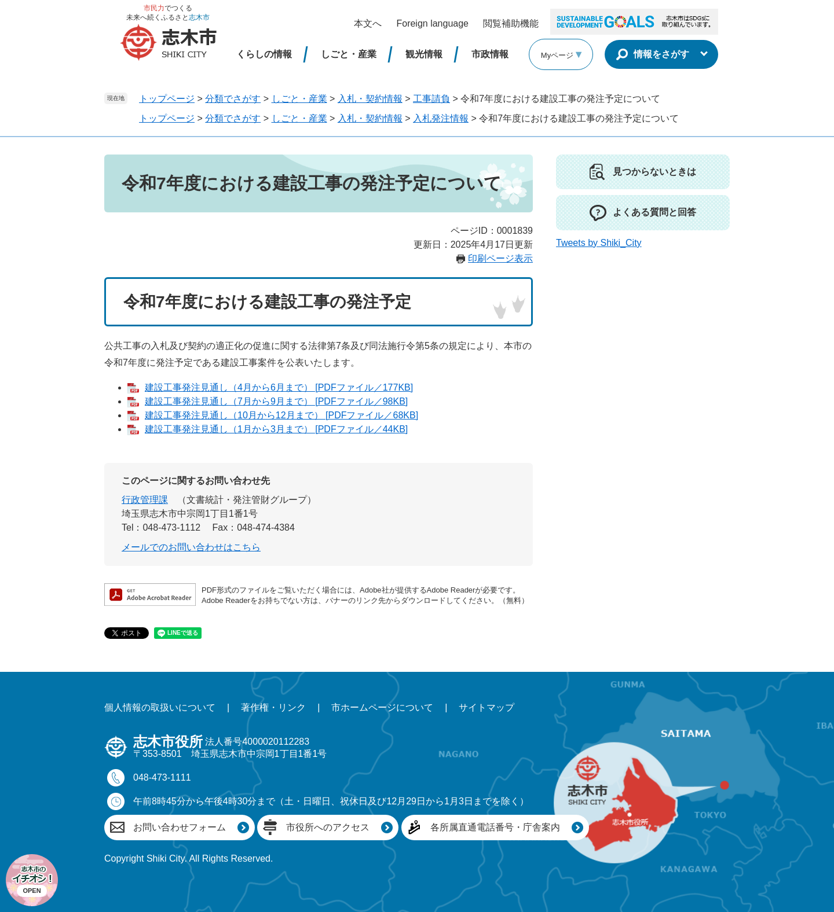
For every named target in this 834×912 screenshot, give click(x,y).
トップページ (167, 99)
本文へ (368, 23)
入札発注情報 (441, 118)
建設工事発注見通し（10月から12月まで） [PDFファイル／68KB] (281, 415)
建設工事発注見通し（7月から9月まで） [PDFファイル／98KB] (276, 401)
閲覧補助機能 (511, 23)
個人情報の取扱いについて (159, 707)
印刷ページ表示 (500, 258)
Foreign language (432, 23)
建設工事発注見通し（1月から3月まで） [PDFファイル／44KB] (276, 429)
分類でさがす (233, 99)
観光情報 (423, 54)
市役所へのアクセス (328, 827)
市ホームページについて (382, 707)
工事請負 (431, 99)
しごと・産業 (348, 54)
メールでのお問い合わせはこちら (191, 547)
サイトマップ (486, 707)
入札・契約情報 (370, 99)
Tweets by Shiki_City (599, 243)
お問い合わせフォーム (179, 827)
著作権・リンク (273, 707)
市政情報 (490, 54)
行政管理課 (145, 500)
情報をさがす (661, 54)
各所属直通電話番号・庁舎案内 (495, 827)
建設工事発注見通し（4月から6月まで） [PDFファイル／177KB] (279, 387)
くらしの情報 (264, 54)
